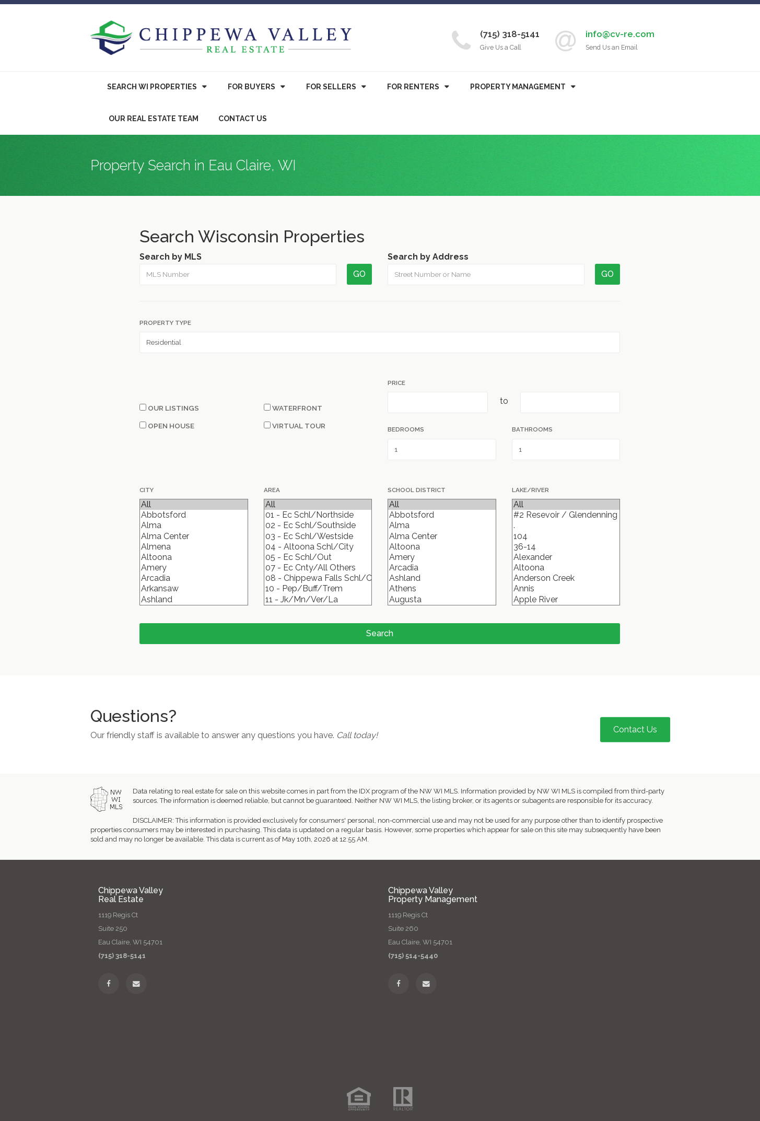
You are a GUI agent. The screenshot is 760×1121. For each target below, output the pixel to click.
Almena (193, 547)
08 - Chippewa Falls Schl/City (317, 578)
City (146, 490)
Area (272, 490)
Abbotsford (193, 515)
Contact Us (242, 118)
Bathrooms (532, 429)
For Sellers (331, 87)
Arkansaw (193, 588)
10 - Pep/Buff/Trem (317, 588)
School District (417, 490)
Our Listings (169, 408)
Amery (193, 568)
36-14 (565, 547)
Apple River (565, 599)
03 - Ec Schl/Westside (317, 536)
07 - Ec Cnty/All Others (317, 568)
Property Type (165, 322)
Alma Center (193, 536)
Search (379, 633)
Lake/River (530, 490)
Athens (441, 588)
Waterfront (293, 408)
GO (359, 274)
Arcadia (193, 578)
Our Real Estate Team (153, 118)
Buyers (251, 87)
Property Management (518, 87)
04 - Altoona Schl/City (317, 547)
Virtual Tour (294, 426)
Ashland (193, 599)
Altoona (193, 557)
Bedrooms (406, 429)
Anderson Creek (565, 578)
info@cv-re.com (620, 34)
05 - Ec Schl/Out (317, 557)
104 (565, 536)
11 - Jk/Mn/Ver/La (317, 599)
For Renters (413, 87)
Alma (193, 525)
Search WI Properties (152, 87)
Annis (565, 588)
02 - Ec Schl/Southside (317, 525)
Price (396, 383)
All (193, 504)
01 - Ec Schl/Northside (317, 515)
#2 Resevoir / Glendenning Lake (565, 515)
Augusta (441, 599)
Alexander (565, 557)
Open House (166, 426)
